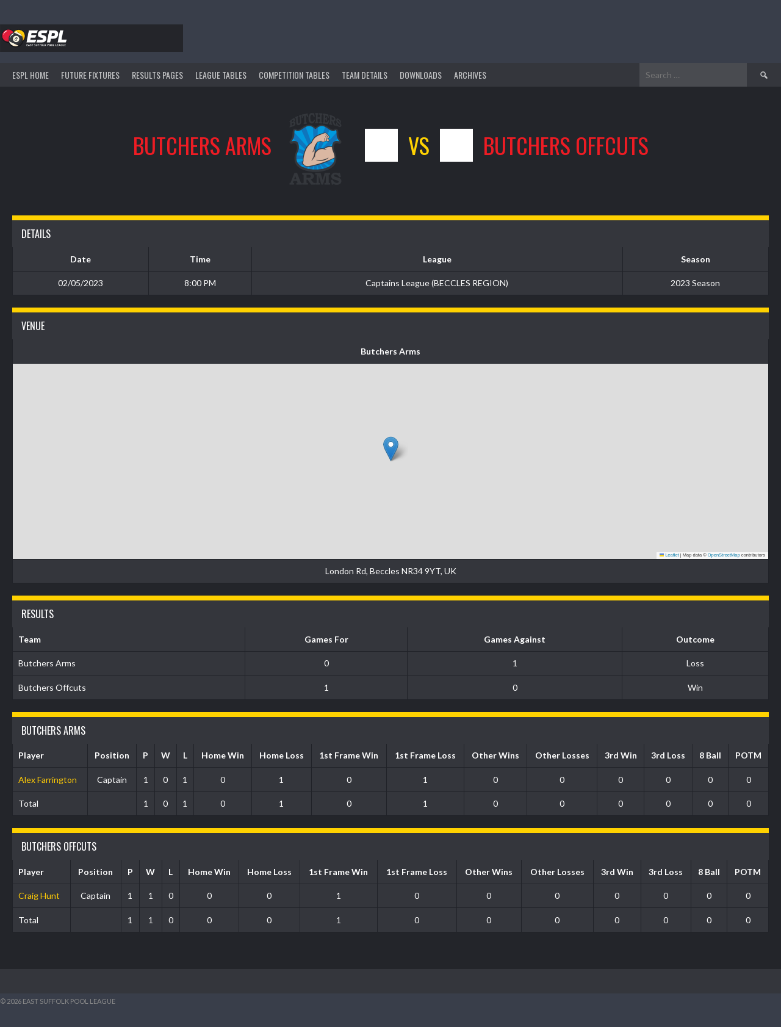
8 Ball (710, 755)
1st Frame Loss (425, 755)
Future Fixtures (90, 74)
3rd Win (621, 755)
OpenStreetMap (724, 555)
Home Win (222, 755)
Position (112, 755)
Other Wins (495, 755)
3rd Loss (668, 755)
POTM (748, 755)
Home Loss (281, 755)
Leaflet (669, 555)
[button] (390, 448)
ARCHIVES (470, 74)
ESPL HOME (30, 74)
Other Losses (562, 755)
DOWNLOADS (421, 74)
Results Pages (157, 74)
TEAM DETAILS (364, 74)
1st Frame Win (348, 755)
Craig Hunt (39, 895)
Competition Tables (294, 74)
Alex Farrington (47, 779)
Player (31, 755)
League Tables (221, 74)
